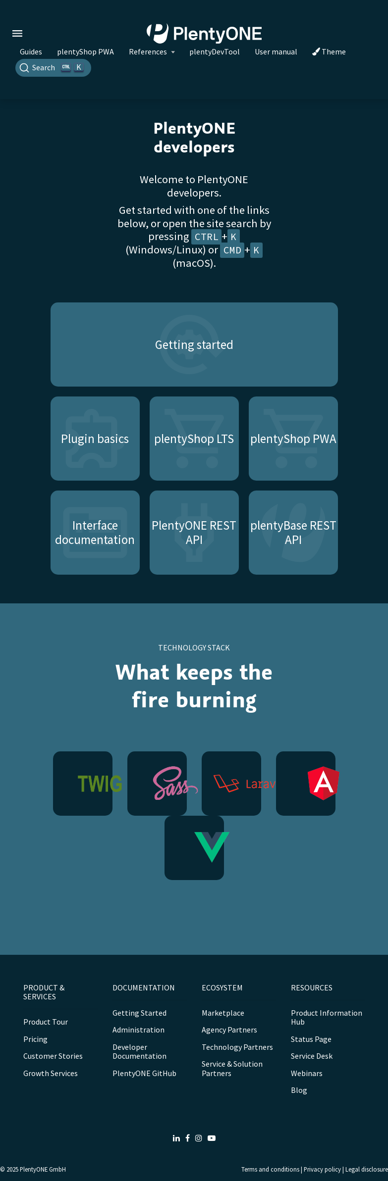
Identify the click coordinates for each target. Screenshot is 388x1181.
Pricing (35, 1039)
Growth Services (50, 1073)
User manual (276, 51)
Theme (329, 51)
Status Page (311, 1039)
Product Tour (45, 1022)
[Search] (53, 68)
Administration (138, 1029)
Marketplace (223, 1013)
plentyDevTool (214, 51)
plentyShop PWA (85, 51)
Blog (299, 1090)
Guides (31, 51)
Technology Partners (237, 1047)
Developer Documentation (139, 1051)
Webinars (307, 1073)
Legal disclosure (366, 1169)
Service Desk (312, 1056)
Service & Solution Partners (232, 1068)
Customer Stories (53, 1056)
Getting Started (139, 1013)
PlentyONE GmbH (43, 1169)
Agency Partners (229, 1029)
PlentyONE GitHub (144, 1073)
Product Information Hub (326, 1017)
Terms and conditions (270, 1169)
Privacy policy (322, 1169)
